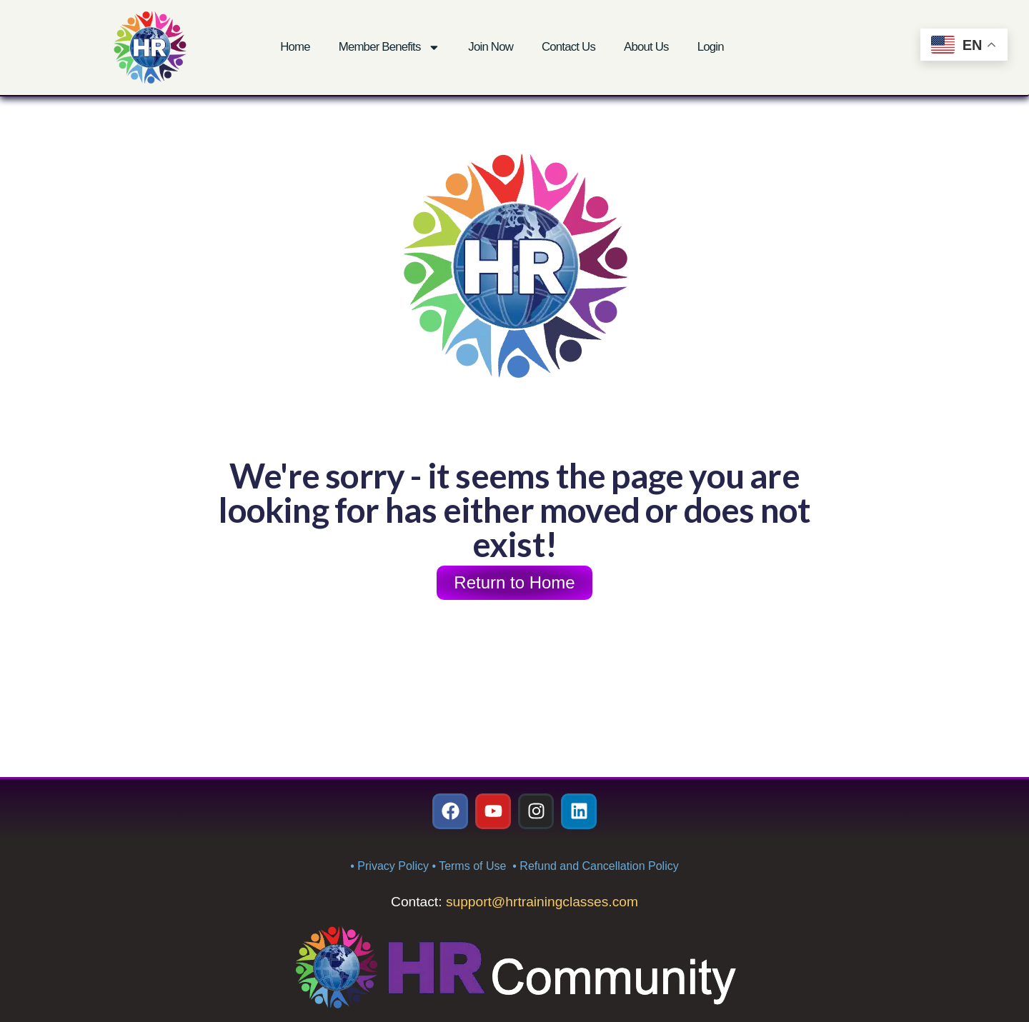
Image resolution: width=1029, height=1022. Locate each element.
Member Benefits (389, 47)
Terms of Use (474, 866)
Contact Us (568, 47)
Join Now (490, 47)
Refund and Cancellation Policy (599, 866)
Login (710, 47)
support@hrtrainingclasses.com (542, 901)
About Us (646, 47)
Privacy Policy (393, 866)
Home (295, 47)
